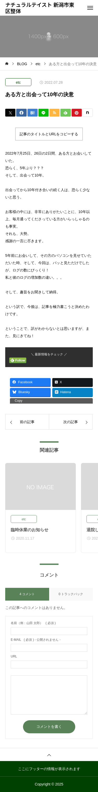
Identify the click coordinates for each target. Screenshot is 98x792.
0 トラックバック (71, 597)
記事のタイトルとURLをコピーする (49, 134)
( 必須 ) (33, 625)
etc (18, 83)
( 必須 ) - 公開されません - (36, 642)
